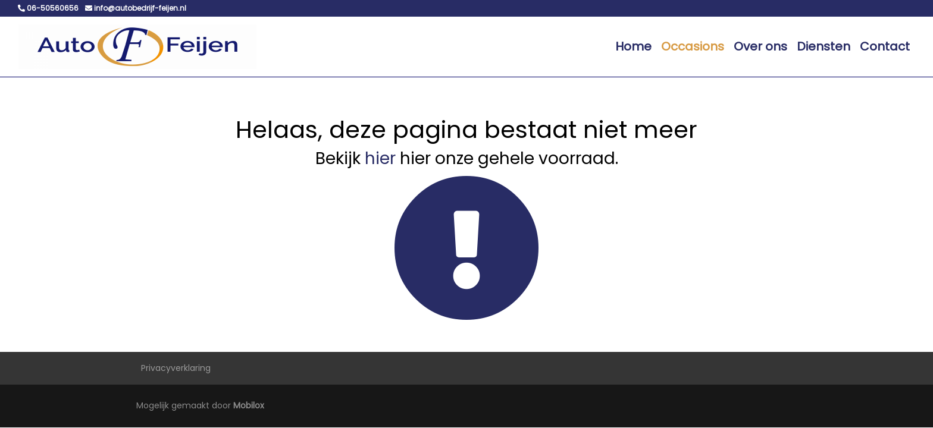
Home (633, 46)
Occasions (692, 46)
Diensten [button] (823, 46)
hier (380, 158)
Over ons (760, 46)
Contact (885, 46)
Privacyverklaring (176, 368)
